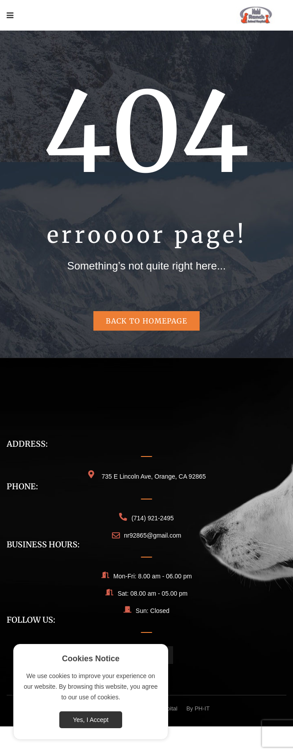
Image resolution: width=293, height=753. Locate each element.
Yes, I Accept (90, 719)
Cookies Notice (91, 658)
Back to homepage (146, 320)
